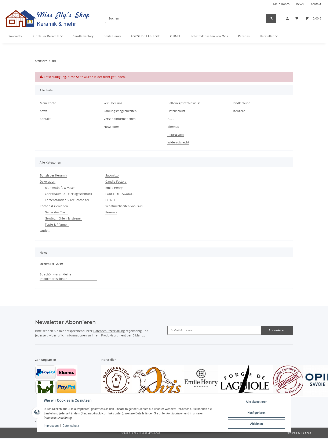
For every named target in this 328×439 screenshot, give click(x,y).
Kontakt (315, 4)
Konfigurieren (256, 413)
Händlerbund (241, 103)
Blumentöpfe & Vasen (60, 188)
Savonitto (112, 175)
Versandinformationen (120, 119)
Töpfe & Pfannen (57, 224)
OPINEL (110, 200)
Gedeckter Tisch (56, 212)
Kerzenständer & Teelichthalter (67, 200)
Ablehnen (256, 424)
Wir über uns (113, 103)
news (300, 4)
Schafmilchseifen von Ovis (124, 206)
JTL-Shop (306, 433)
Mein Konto (281, 4)
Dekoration (47, 181)
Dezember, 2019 (51, 264)
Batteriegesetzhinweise (184, 103)
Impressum (51, 426)
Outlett (45, 231)
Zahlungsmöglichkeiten (120, 111)
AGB (171, 119)
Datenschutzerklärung (109, 331)
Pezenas (111, 212)
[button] (287, 18)
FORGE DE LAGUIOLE (119, 194)
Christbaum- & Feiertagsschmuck (68, 194)
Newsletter (111, 127)
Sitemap (173, 127)
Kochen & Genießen (54, 206)
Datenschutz (71, 426)
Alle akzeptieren (256, 402)
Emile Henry (114, 188)
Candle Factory (115, 181)
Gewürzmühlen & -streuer (63, 218)
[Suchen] (185, 18)
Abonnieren (277, 330)
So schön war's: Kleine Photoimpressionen (55, 276)
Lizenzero (238, 111)
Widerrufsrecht (178, 142)
